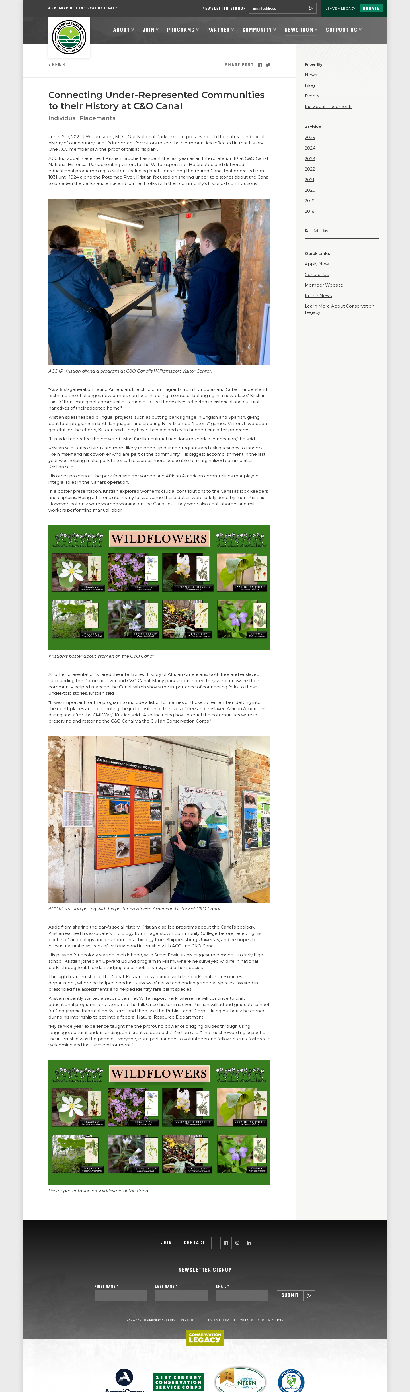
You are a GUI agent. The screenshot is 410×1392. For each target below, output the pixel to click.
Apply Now (317, 267)
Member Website (324, 288)
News (56, 68)
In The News (318, 299)
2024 (310, 151)
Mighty (278, 1324)
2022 (310, 172)
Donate (371, 8)
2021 (309, 183)
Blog (310, 89)
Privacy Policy (217, 1324)
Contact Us (317, 278)
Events (312, 99)
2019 (310, 204)
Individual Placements (82, 121)
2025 (310, 141)
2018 (310, 215)
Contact (194, 1246)
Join (166, 1246)
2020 (310, 194)
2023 (310, 162)
